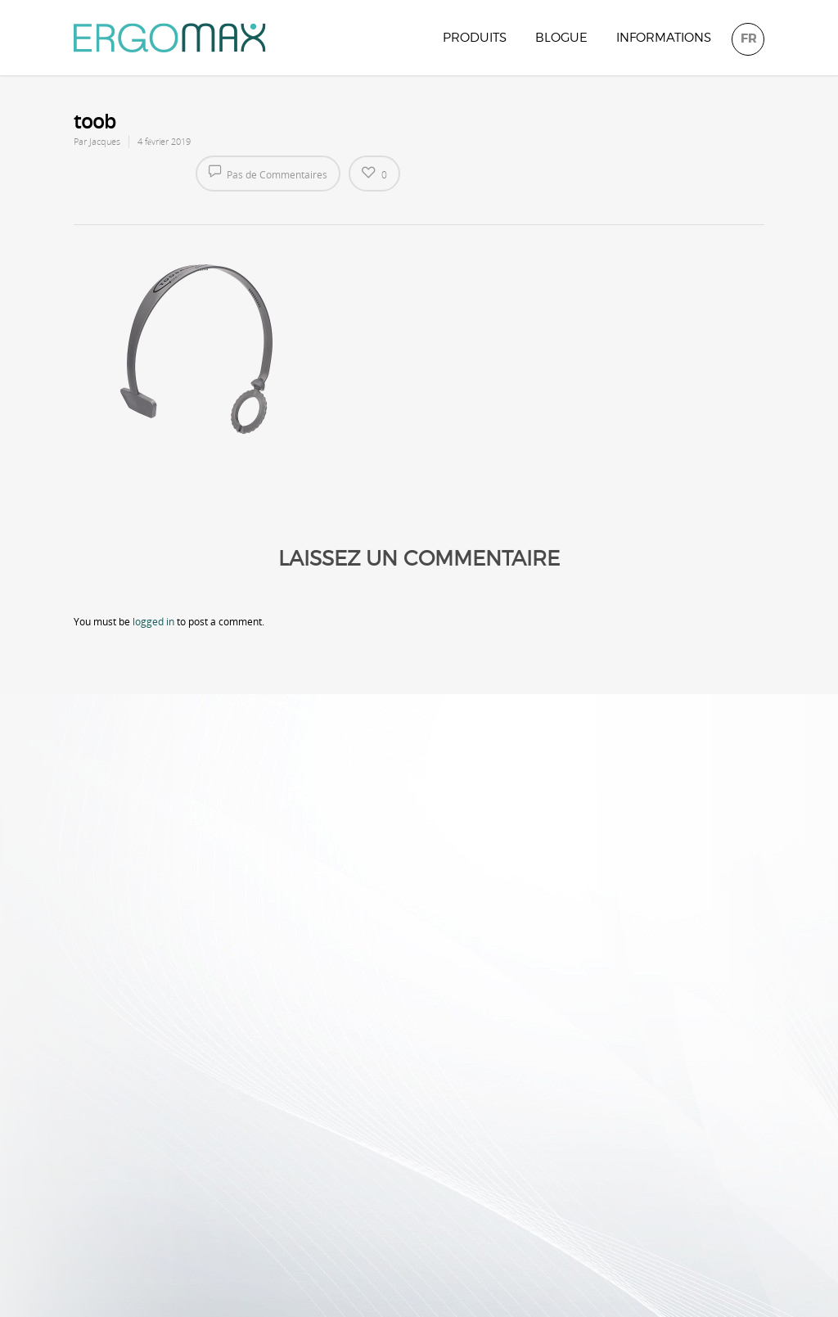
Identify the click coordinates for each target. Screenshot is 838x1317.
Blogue (561, 37)
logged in (153, 622)
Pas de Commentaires (268, 173)
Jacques (104, 141)
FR (749, 38)
